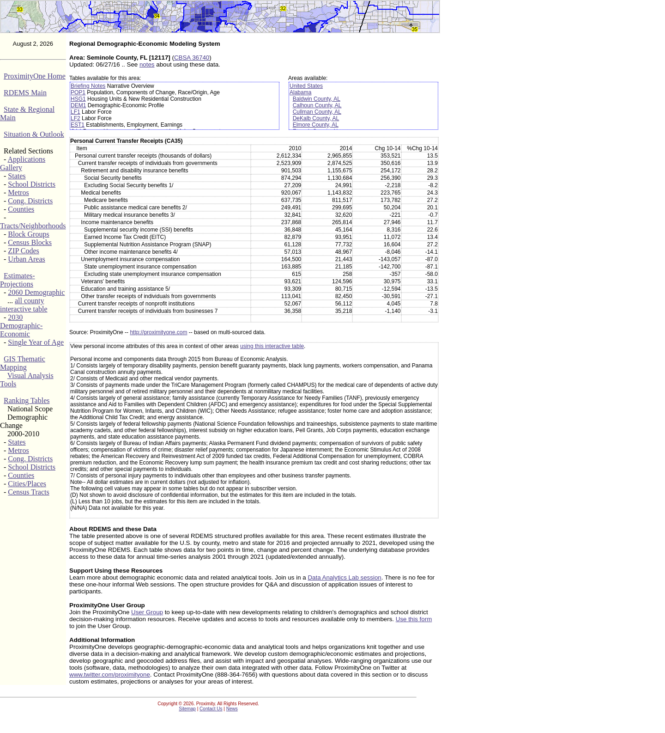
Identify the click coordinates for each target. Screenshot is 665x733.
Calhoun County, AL (317, 105)
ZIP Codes (23, 251)
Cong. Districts (30, 201)
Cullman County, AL (317, 112)
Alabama (300, 92)
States (16, 176)
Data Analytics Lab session (344, 577)
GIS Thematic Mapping (22, 363)
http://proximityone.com (158, 332)
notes (147, 64)
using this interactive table (272, 346)
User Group (147, 612)
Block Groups (28, 234)
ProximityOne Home (35, 76)
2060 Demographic (36, 292)
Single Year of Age (36, 342)
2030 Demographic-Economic (21, 325)
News (232, 708)
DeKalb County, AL (316, 118)
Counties (21, 209)
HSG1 (78, 99)
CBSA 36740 (191, 57)
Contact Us (211, 708)
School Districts (31, 184)
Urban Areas (26, 259)
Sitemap (187, 708)
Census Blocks (30, 242)
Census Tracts (28, 492)
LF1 (75, 112)
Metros (18, 192)
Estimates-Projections (17, 280)
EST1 (78, 125)
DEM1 (78, 105)
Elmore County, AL (316, 125)
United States (306, 86)
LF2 (75, 118)
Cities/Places (27, 484)
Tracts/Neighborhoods (33, 226)
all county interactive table (24, 305)
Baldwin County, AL (316, 99)
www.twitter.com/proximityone (109, 674)
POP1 (78, 92)
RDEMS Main (25, 93)
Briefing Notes (88, 86)
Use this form (414, 619)
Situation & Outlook (34, 134)
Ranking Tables (26, 400)
